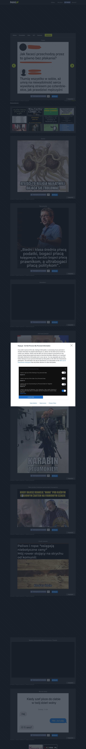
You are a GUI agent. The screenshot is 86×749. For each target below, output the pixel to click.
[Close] (72, 346)
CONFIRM (31, 397)
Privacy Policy (52, 403)
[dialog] (43, 374)
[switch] (64, 372)
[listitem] (43, 369)
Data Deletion (33, 403)
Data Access (43, 403)
